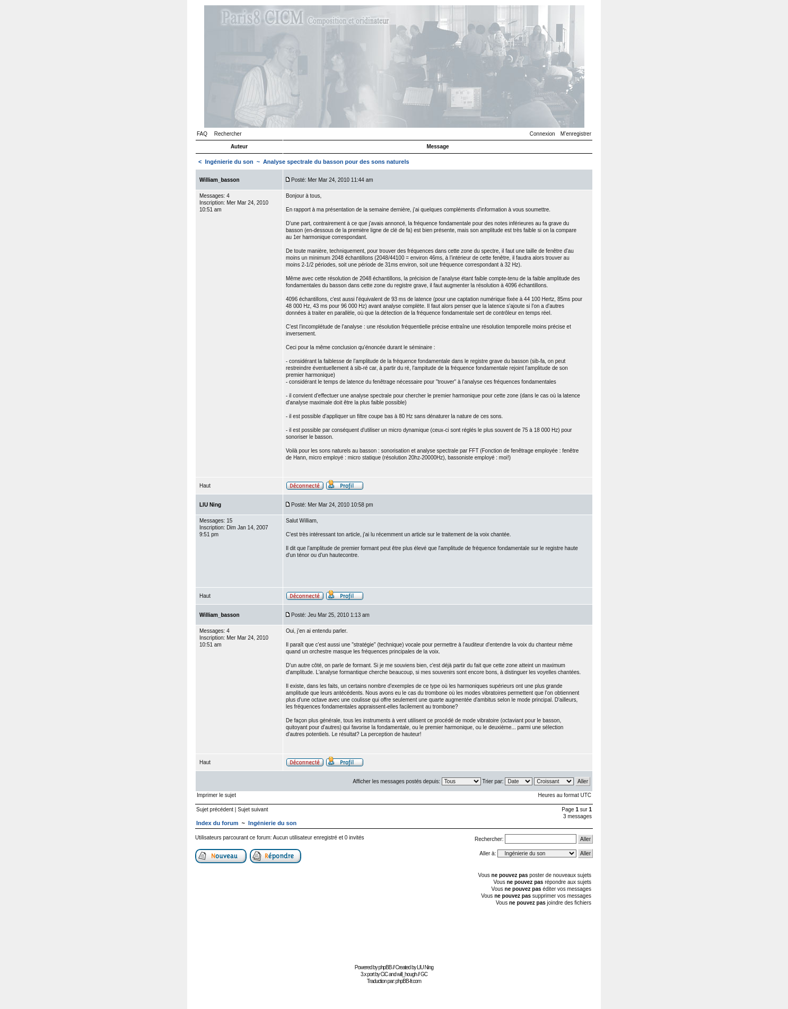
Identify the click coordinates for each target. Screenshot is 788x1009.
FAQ (202, 134)
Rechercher (228, 134)
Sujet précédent (214, 809)
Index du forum (217, 823)
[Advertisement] (394, 937)
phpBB (384, 967)
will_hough (407, 974)
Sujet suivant (253, 809)
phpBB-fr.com (409, 981)
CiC (384, 974)
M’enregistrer (576, 134)
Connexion (542, 134)
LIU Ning (425, 967)
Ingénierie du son (229, 161)
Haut (205, 486)
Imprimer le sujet (216, 795)
